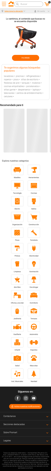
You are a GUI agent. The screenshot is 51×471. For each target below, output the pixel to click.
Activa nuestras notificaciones (27, 406)
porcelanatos (32, 86)
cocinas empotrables (14, 86)
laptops (36, 90)
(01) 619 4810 (7, 457)
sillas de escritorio (29, 79)
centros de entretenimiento (29, 93)
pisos (16, 79)
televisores (9, 93)
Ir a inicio (26, 58)
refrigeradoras (33, 76)
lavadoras (8, 76)
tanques (25, 83)
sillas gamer (10, 90)
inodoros (36, 83)
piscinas (20, 76)
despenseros (24, 90)
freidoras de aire (11, 83)
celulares (8, 96)
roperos (7, 79)
